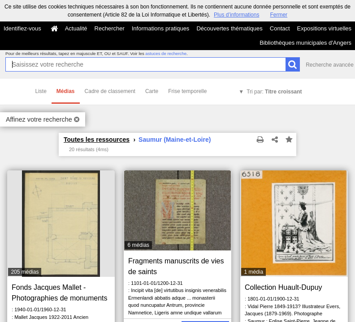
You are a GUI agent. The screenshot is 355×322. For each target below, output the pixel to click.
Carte (151, 91)
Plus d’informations (236, 15)
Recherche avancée (330, 65)
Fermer (278, 15)
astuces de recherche (165, 53)
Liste (41, 91)
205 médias (25, 272)
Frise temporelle (187, 91)
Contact (280, 28)
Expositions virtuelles (324, 28)
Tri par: (274, 92)
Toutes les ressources (97, 139)
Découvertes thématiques (229, 28)
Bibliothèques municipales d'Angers (305, 42)
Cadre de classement (110, 91)
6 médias (138, 245)
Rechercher (110, 28)
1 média (253, 272)
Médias (65, 91)
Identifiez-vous (22, 28)
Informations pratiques (161, 28)
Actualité (76, 28)
